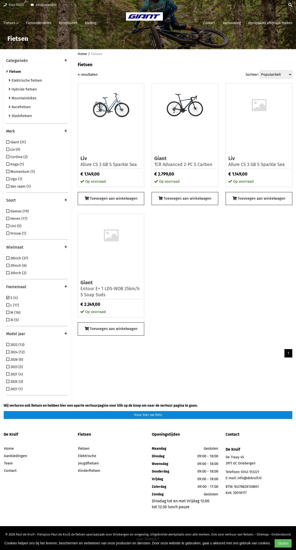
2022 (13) (15, 344)
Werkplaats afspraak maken (270, 23)
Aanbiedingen (15, 456)
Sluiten (283, 543)
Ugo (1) (14, 179)
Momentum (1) (20, 171)
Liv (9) (13, 149)
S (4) (12, 298)
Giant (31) (16, 142)
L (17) (12, 305)
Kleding (90, 23)
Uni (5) (13, 226)
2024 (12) (15, 352)
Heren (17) (16, 218)
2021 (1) (14, 389)
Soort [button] (36, 200)
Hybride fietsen (23, 89)
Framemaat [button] (36, 287)
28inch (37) (17, 258)
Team (8, 463)
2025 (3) (14, 381)
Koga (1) (15, 164)
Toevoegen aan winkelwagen (111, 198)
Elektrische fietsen (25, 80)
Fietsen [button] (11, 23)
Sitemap (263, 534)
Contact (209, 23)
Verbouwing (232, 23)
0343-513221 (14, 5)
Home (82, 54)
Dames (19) (17, 211)
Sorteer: (252, 74)
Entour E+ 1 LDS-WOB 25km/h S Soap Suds (111, 288)
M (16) (13, 312)
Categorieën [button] (36, 61)
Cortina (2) (17, 157)
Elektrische (87, 456)
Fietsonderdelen (38, 23)
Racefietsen (20, 107)
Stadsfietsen (20, 116)
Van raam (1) (18, 186)
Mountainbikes (22, 98)
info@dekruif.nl (44, 5)
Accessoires (68, 23)
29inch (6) (16, 265)
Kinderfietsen (89, 470)
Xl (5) (12, 320)
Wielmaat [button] (36, 247)
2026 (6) (14, 359)
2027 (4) (14, 374)
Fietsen (96, 54)
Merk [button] (36, 131)
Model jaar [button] (36, 334)
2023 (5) (14, 367)
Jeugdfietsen (88, 463)
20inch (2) (16, 273)
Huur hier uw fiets (148, 415)
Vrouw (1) (16, 233)
